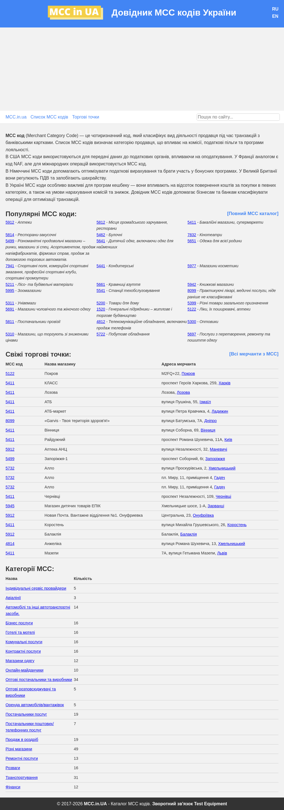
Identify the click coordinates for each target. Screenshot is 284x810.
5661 (101, 284)
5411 (191, 222)
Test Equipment (210, 803)
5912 (10, 222)
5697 (191, 334)
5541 (101, 290)
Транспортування (22, 777)
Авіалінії (13, 597)
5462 (101, 235)
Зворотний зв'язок (172, 803)
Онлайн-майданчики (24, 670)
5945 (10, 506)
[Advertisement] (142, 69)
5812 (101, 222)
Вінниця (208, 430)
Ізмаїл (205, 402)
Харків (224, 383)
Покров (188, 373)
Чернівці (223, 496)
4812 (101, 321)
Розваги (13, 768)
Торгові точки (85, 117)
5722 (101, 334)
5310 (10, 334)
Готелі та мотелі (20, 632)
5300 (191, 321)
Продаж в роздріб (22, 739)
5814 (10, 235)
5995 (10, 290)
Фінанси (13, 787)
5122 (191, 309)
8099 (191, 290)
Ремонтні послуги (22, 758)
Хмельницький (222, 468)
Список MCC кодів (49, 117)
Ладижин (220, 411)
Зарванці (216, 506)
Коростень (237, 525)
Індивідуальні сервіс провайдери (36, 588)
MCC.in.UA (95, 803)
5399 (191, 303)
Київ (228, 439)
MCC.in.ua (16, 117)
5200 (101, 303)
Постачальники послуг (26, 714)
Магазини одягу (20, 660)
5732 (10, 468)
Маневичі (218, 449)
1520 (101, 309)
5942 (191, 284)
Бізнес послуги (19, 623)
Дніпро (210, 420)
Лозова (183, 392)
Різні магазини (19, 749)
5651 (191, 241)
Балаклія (188, 534)
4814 (10, 543)
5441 (101, 266)
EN (275, 16)
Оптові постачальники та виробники (39, 679)
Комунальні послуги (24, 642)
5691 (10, 309)
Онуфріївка (203, 515)
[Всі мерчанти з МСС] (253, 354)
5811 (10, 321)
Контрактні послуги (23, 651)
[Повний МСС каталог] (252, 213)
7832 (191, 235)
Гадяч (219, 477)
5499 (10, 241)
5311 (10, 303)
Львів (222, 553)
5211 (10, 284)
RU (275, 9)
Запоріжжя (215, 458)
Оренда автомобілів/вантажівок (35, 705)
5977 (191, 266)
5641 (101, 241)
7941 (10, 266)
